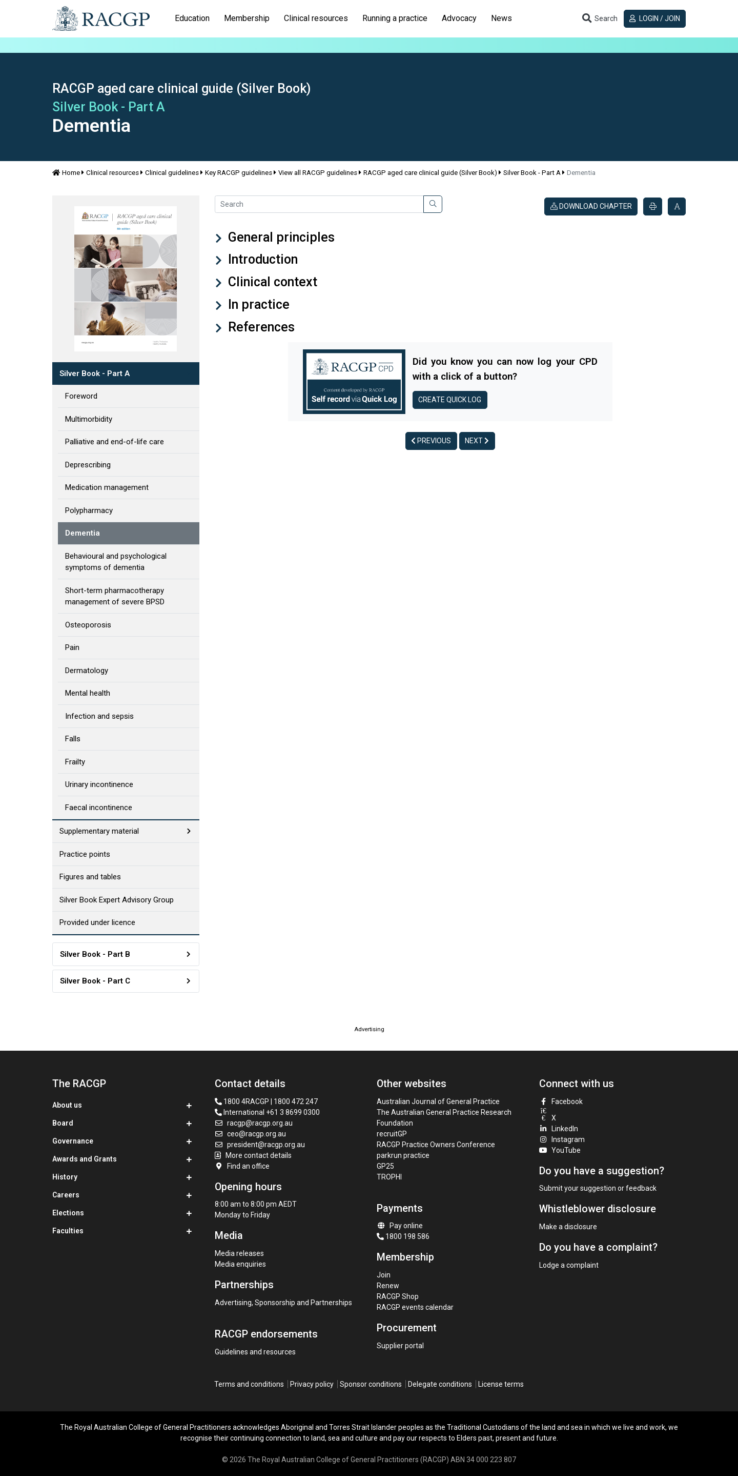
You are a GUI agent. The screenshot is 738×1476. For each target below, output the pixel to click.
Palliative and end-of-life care (114, 441)
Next (477, 441)
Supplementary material (99, 831)
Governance (72, 1141)
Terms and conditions (249, 1384)
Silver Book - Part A (532, 172)
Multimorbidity (88, 419)
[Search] (319, 204)
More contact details (258, 1155)
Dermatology (86, 670)
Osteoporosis (88, 624)
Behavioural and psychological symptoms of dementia (116, 562)
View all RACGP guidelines (317, 172)
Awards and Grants (84, 1159)
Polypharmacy (89, 510)
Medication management (107, 487)
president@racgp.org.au (260, 1144)
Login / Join (654, 18)
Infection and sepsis (99, 716)
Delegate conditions (440, 1384)
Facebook (561, 1101)
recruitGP (392, 1134)
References (260, 327)
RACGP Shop (398, 1296)
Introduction (261, 259)
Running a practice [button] (394, 18)
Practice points (84, 854)
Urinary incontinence (99, 784)
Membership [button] (247, 18)
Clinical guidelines (172, 172)
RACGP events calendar (415, 1307)
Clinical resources (112, 172)
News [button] (501, 18)
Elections (68, 1213)
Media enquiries (240, 1264)
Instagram (562, 1139)
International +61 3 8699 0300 (267, 1112)
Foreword (81, 396)
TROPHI (389, 1177)
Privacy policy (312, 1384)
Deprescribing (88, 464)
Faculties (68, 1231)
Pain (72, 647)
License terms (501, 1384)
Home (66, 172)
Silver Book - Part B (95, 954)
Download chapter (591, 206)
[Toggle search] (599, 19)
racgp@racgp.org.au (254, 1123)
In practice (257, 304)
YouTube (560, 1150)
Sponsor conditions (371, 1384)
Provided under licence (97, 922)
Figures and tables (90, 876)
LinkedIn (559, 1129)
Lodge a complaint (569, 1265)
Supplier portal (400, 1346)
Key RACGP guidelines (238, 172)
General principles (280, 237)
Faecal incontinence (98, 807)
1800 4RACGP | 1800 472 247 (266, 1101)
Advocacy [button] (459, 18)
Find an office (242, 1166)
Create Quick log (449, 400)
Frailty (75, 761)
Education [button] (192, 18)
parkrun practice (403, 1155)
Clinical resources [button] (316, 18)
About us (67, 1105)
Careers (65, 1195)
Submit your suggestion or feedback (598, 1188)
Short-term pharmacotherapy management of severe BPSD (115, 596)
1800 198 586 (403, 1236)
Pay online (400, 1226)
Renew (388, 1286)
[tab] (192, 18)
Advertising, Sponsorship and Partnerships (283, 1302)
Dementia (82, 533)
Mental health (87, 693)
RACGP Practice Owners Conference (436, 1144)
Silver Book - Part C (95, 981)
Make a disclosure (568, 1227)
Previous (431, 441)
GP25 (386, 1166)
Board (62, 1123)
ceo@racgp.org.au (250, 1134)
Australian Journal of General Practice (438, 1101)
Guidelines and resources (255, 1352)
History (64, 1177)
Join (384, 1275)
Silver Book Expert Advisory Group (116, 899)
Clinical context (271, 281)
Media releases (239, 1253)
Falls (72, 738)
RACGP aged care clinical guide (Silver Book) (430, 172)
